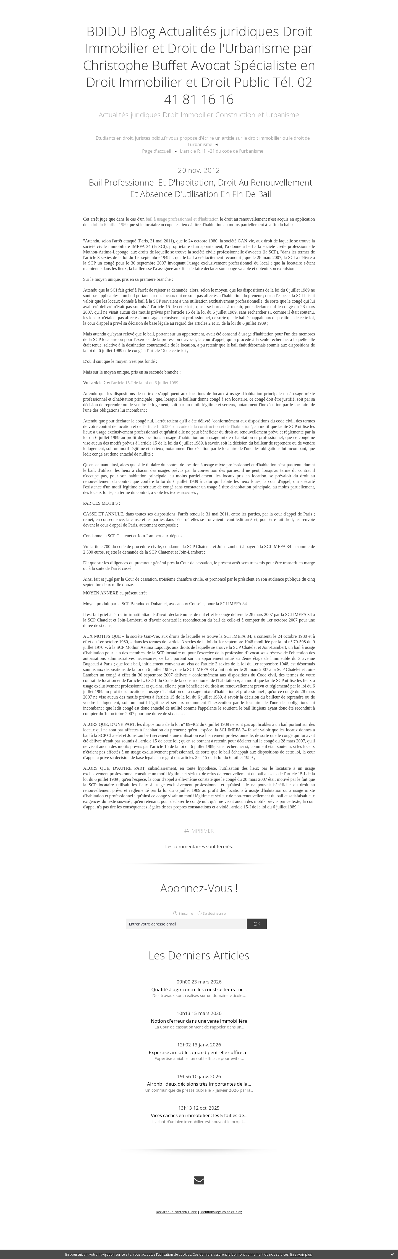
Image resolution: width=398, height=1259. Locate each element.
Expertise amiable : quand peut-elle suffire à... (199, 1096)
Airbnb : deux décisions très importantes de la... (199, 1127)
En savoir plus (301, 1254)
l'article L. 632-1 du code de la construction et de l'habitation (196, 470)
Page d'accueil (160, 178)
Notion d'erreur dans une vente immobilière (199, 1064)
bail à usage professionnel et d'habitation (182, 263)
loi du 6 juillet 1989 (110, 268)
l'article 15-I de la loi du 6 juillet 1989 (144, 426)
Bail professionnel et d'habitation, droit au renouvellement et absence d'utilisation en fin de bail (200, 223)
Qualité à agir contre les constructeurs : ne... (199, 1033)
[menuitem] (202, 172)
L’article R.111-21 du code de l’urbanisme (220, 178)
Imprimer (199, 875)
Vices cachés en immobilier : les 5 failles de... (199, 1159)
